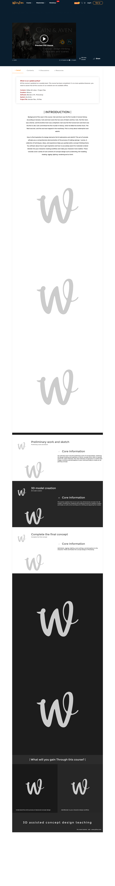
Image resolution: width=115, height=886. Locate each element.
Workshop (54, 2)
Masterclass (41, 3)
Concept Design (17, 16)
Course (29, 3)
